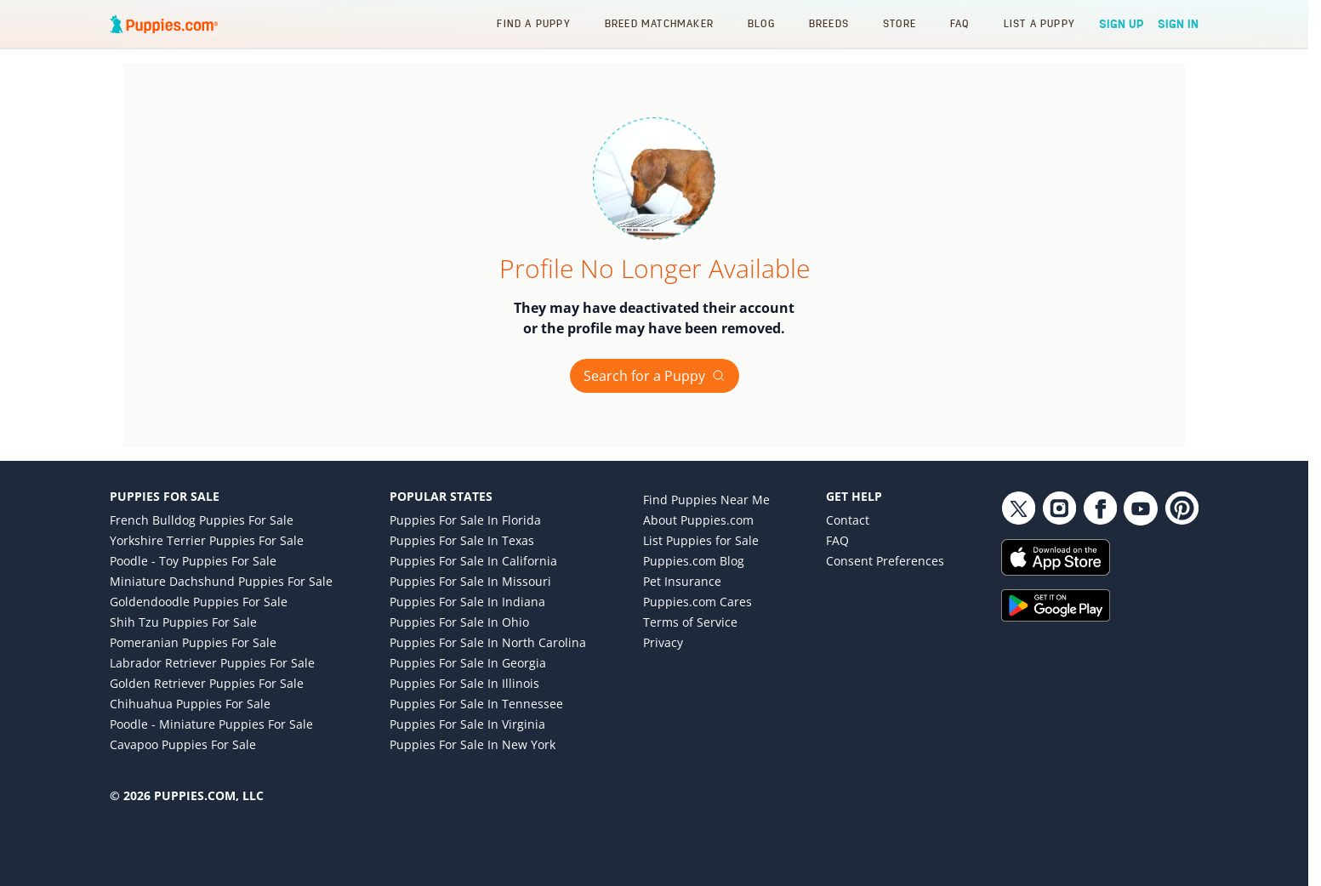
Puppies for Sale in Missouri (470, 581)
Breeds (829, 23)
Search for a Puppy (655, 375)
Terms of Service (690, 622)
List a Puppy (1039, 23)
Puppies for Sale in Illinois (464, 683)
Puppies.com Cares (697, 602)
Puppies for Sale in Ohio (459, 622)
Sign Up (1121, 24)
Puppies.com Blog (693, 561)
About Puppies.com (698, 520)
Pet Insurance (682, 581)
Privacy (663, 642)
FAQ (960, 23)
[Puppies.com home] (164, 23)
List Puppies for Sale (701, 540)
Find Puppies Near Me (706, 499)
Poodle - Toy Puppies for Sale (193, 561)
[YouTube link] (1141, 508)
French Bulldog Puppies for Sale (201, 520)
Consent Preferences (885, 561)
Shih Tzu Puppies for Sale (183, 622)
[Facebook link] (1100, 508)
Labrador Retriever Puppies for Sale (212, 663)
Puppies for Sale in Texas (462, 540)
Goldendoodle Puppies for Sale (199, 602)
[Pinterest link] (1181, 508)
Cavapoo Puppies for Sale (183, 744)
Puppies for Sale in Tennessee (476, 704)
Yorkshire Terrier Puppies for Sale (207, 540)
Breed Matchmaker (659, 23)
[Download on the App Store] (1100, 557)
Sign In (1178, 24)
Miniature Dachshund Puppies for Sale (221, 581)
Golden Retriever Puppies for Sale (207, 683)
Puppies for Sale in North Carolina (488, 642)
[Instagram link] (1059, 508)
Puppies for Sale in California (473, 561)
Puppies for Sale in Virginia (467, 724)
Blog (761, 23)
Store (899, 23)
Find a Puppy (533, 23)
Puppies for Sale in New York (472, 744)
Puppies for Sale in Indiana (467, 602)
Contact (847, 520)
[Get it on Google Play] (1100, 605)
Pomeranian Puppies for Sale (193, 642)
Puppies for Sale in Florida (465, 520)
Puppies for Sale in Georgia (468, 663)
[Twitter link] (1018, 508)
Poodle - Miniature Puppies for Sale (211, 724)
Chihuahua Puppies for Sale (190, 704)
